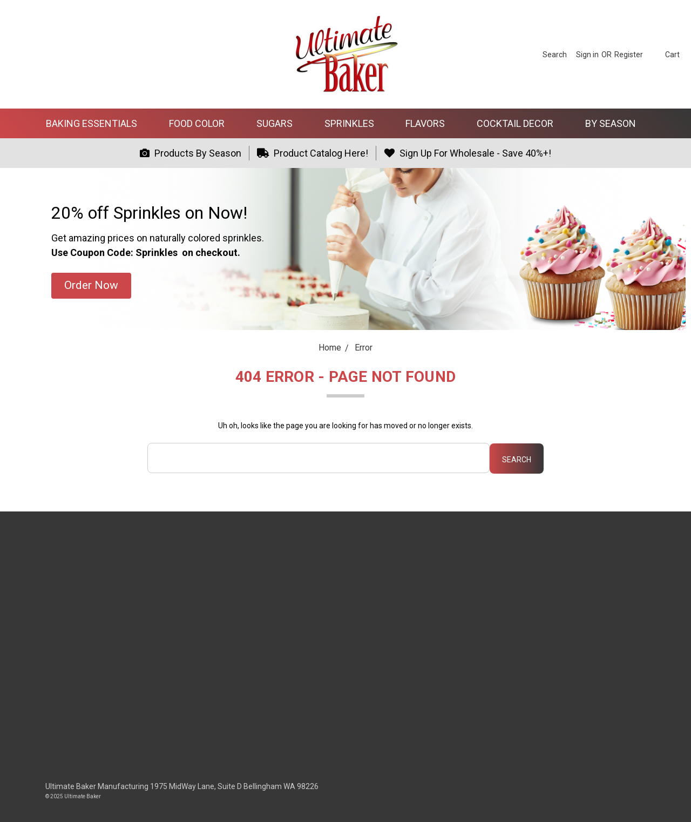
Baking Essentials (96, 123)
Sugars (279, 123)
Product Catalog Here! (313, 153)
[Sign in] (587, 54)
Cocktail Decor (520, 123)
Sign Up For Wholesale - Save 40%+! (467, 153)
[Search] (555, 54)
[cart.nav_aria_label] (664, 54)
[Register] (629, 54)
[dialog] (671, 800)
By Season (615, 123)
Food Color (201, 123)
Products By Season (190, 153)
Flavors (429, 123)
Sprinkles (353, 123)
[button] (91, 286)
